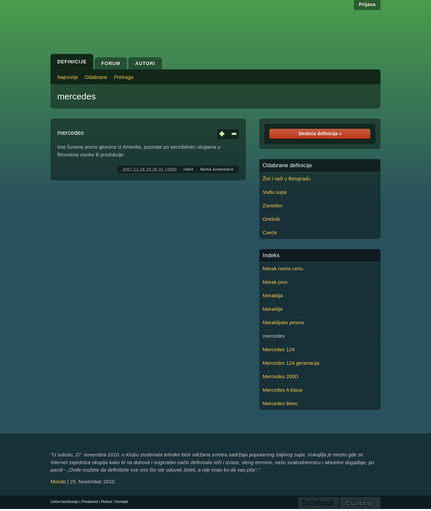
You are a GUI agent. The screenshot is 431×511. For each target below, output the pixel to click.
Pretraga (123, 77)
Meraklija (273, 295)
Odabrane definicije (287, 165)
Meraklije (273, 309)
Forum (110, 63)
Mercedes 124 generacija (291, 363)
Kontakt (121, 502)
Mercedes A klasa (282, 390)
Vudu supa (275, 192)
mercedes (76, 96)
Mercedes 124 (279, 349)
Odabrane (96, 77)
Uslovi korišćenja (64, 502)
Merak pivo (275, 282)
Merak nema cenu (283, 268)
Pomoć (106, 502)
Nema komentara (216, 169)
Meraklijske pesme (283, 322)
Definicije (72, 61)
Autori (145, 63)
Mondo (58, 481)
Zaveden (272, 205)
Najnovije (67, 77)
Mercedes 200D (280, 376)
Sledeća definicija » (319, 133)
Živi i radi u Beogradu (286, 178)
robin (188, 169)
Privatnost (89, 502)
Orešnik (271, 219)
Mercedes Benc (280, 403)
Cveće (270, 232)
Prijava (367, 4)
